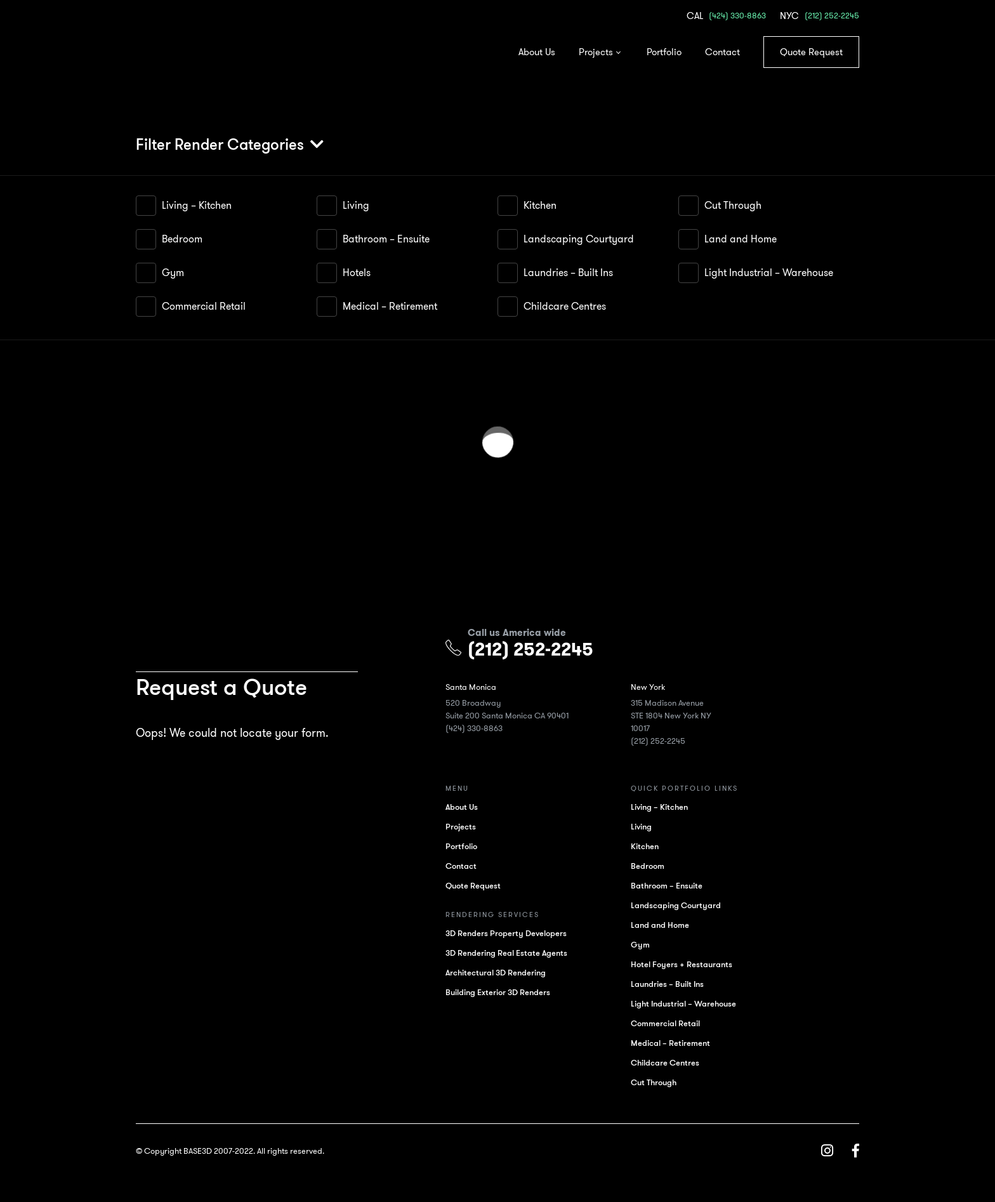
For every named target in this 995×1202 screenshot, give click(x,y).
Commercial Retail (204, 306)
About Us (536, 52)
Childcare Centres (565, 306)
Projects (596, 52)
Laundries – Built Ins (568, 272)
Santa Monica (476, 687)
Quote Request (811, 52)
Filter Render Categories (220, 144)
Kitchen (540, 205)
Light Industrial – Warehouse (768, 272)
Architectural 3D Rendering (501, 973)
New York (654, 687)
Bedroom (182, 239)
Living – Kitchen (197, 205)
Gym (173, 272)
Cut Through (732, 205)
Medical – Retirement (390, 306)
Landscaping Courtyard (579, 239)
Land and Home (740, 239)
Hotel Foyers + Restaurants (688, 964)
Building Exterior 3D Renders (503, 992)
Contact (722, 52)
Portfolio (664, 52)
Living (356, 205)
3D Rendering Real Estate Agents (512, 953)
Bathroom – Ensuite (386, 239)
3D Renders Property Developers (511, 933)
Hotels (357, 272)
